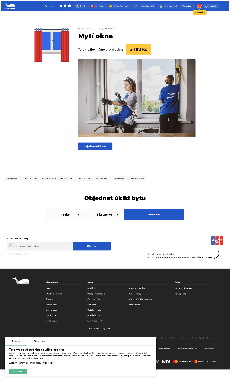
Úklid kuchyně (93, 325)
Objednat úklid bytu (99, 148)
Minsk (215, 347)
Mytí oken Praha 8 (149, 181)
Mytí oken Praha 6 (127, 181)
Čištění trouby (135, 303)
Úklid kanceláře (94, 319)
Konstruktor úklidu (95, 330)
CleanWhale (83, 28)
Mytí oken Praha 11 (83, 181)
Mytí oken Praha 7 (15, 181)
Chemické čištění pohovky (140, 308)
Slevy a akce (51, 319)
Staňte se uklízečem (183, 298)
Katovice (161, 347)
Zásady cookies (206, 359)
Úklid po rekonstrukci (96, 303)
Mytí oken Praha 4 (37, 181)
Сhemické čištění (94, 308)
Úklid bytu (91, 298)
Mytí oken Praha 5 (105, 181)
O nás (48, 298)
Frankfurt (208, 347)
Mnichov (199, 347)
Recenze (50, 308)
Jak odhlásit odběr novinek (21, 263)
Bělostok (176, 347)
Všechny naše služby (100, 28)
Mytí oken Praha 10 (59, 181)
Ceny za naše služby (138, 298)
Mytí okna (115, 28)
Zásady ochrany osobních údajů (25, 361)
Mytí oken (91, 314)
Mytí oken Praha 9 (171, 181)
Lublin (169, 347)
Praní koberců (135, 314)
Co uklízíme (51, 325)
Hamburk (191, 347)
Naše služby (51, 314)
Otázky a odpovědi (54, 303)
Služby (90, 291)
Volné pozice (51, 330)
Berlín (183, 347)
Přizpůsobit (48, 361)
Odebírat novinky (17, 245)
